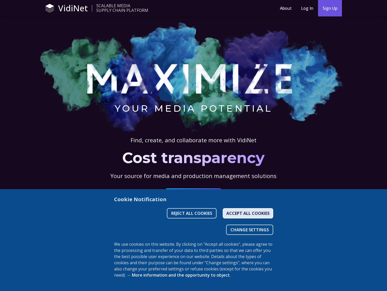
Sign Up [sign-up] (330, 8)
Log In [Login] (307, 8)
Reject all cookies (191, 213)
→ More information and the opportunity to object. (179, 275)
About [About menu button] (285, 8)
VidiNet (66, 8)
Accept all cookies (248, 213)
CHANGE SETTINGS (250, 229)
